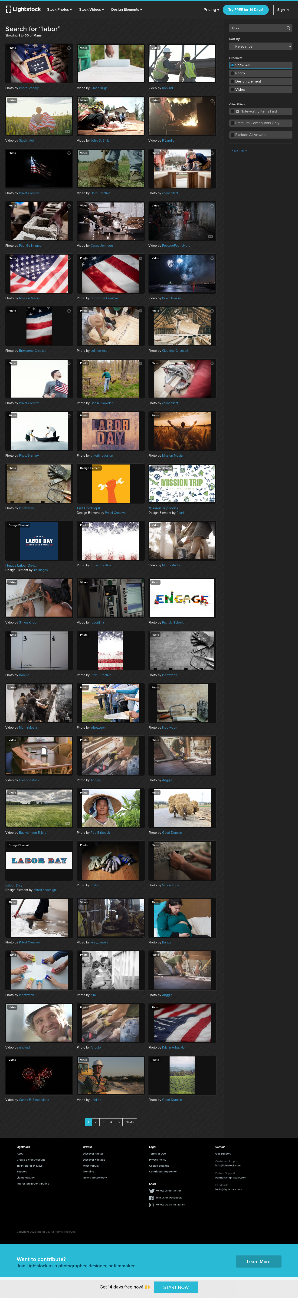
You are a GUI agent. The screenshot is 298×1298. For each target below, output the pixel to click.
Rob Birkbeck (100, 832)
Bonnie (24, 675)
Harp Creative (100, 193)
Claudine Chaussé (175, 350)
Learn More (258, 1261)
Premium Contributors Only (257, 123)
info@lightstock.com (228, 1165)
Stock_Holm (27, 140)
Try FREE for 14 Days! (245, 9)
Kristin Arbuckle (173, 1047)
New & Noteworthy (95, 1177)
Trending (88, 1171)
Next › (129, 1122)
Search (288, 28)
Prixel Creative (29, 193)
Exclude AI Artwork (250, 134)
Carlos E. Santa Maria (34, 1099)
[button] (60, 9)
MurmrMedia (171, 565)
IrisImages (40, 570)
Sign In (283, 9)
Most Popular (91, 1166)
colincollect (170, 193)
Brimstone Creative (104, 298)
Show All (242, 65)
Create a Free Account (31, 1160)
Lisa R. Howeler (102, 403)
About (20, 1153)
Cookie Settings (159, 1166)
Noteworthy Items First (256, 111)
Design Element (248, 81)
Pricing (211, 10)
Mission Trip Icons (163, 508)
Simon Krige (99, 88)
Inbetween (26, 508)
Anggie (96, 780)
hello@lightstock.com (228, 1189)
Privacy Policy (157, 1160)
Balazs (166, 942)
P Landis (168, 140)
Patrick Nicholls (173, 622)
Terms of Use (157, 1153)
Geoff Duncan (172, 832)
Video (240, 89)
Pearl (180, 512)
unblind (167, 88)
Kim (93, 995)
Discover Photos (93, 1153)
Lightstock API (26, 1177)
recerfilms (98, 622)
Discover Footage (94, 1160)
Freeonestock (29, 780)
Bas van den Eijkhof (33, 832)
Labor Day (13, 885)
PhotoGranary (29, 88)
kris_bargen (99, 942)
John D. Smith (101, 140)
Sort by (234, 39)
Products (235, 58)
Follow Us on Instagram (170, 1204)
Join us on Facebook (169, 1197)
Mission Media (29, 298)
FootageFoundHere (176, 245)
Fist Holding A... (90, 508)
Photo (240, 73)
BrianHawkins (172, 298)
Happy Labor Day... (21, 565)
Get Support (223, 1153)
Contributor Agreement (163, 1171)
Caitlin (95, 885)
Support (22, 1171)
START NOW (176, 1287)
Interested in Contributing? (34, 1183)
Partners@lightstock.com (230, 1177)
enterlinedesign (102, 455)
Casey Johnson (102, 245)
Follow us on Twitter (168, 1190)
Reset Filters (238, 151)
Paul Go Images (30, 245)
